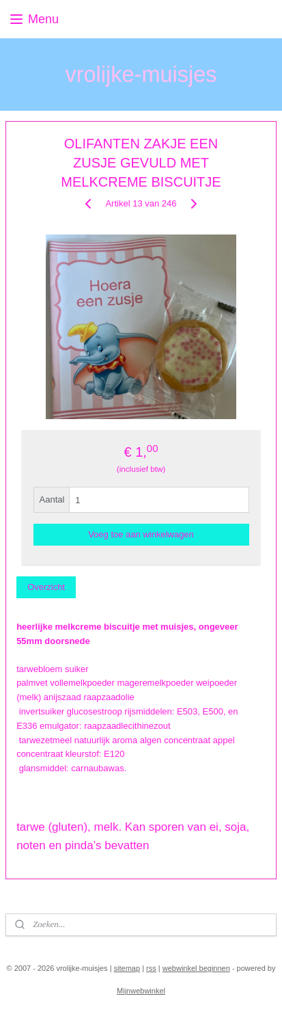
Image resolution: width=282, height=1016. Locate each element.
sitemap (127, 968)
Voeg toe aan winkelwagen (141, 534)
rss (151, 968)
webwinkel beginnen (196, 968)
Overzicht (46, 586)
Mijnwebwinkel (141, 991)
